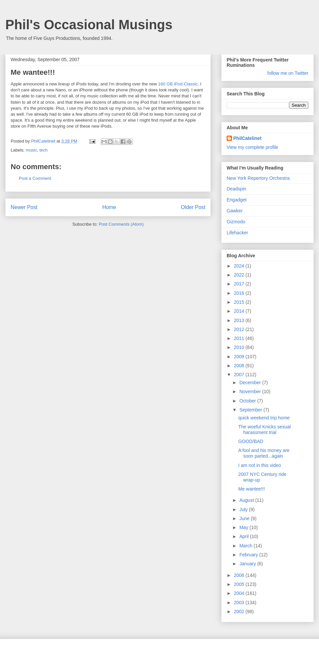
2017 (240, 283)
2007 (240, 374)
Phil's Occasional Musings (88, 24)
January (248, 563)
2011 (240, 338)
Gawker (235, 210)
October (248, 400)
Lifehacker (237, 232)
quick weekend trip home (264, 417)
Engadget (237, 199)
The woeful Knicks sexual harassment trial (264, 429)
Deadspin (236, 188)
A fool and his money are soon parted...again (263, 453)
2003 (240, 602)
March (246, 545)
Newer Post (24, 207)
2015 (240, 302)
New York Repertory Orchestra (258, 178)
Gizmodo (236, 221)
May (244, 527)
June (245, 518)
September (251, 409)
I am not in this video (259, 465)
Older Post (193, 207)
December (250, 382)
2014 (240, 311)
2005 (240, 584)
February (249, 554)
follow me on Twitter (287, 73)
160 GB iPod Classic (178, 83)
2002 (240, 611)
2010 (240, 347)
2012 (240, 329)
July (244, 509)
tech (44, 150)
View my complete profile (252, 147)
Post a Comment (35, 178)
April (244, 536)
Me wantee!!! (251, 489)
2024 (240, 266)
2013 (240, 320)
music (31, 150)
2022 (240, 275)
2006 (240, 575)
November (250, 391)
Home (109, 207)
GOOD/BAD (250, 441)
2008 (240, 365)
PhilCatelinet (247, 138)
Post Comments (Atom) (121, 224)
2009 (240, 356)
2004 (240, 593)
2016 (240, 293)
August (247, 500)
